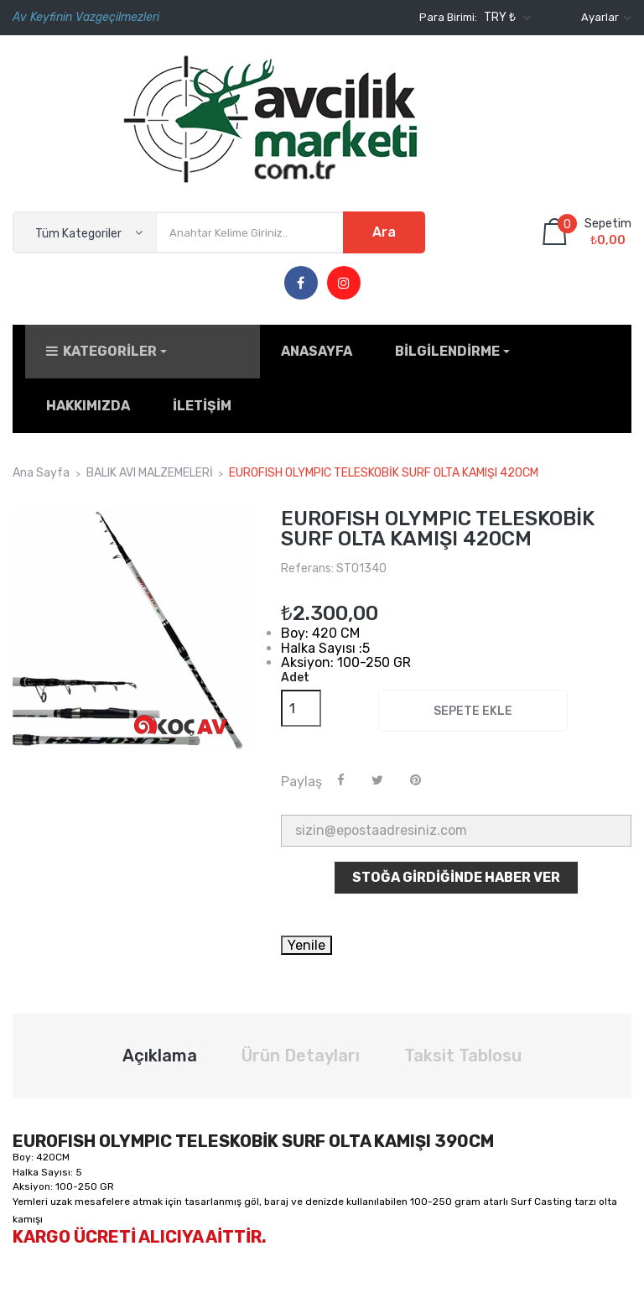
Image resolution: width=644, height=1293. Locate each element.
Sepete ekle (473, 700)
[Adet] (301, 697)
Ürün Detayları (301, 1045)
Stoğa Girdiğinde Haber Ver (456, 865)
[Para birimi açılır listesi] (505, 17)
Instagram (344, 283)
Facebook (300, 283)
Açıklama (159, 1045)
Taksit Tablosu (463, 1045)
